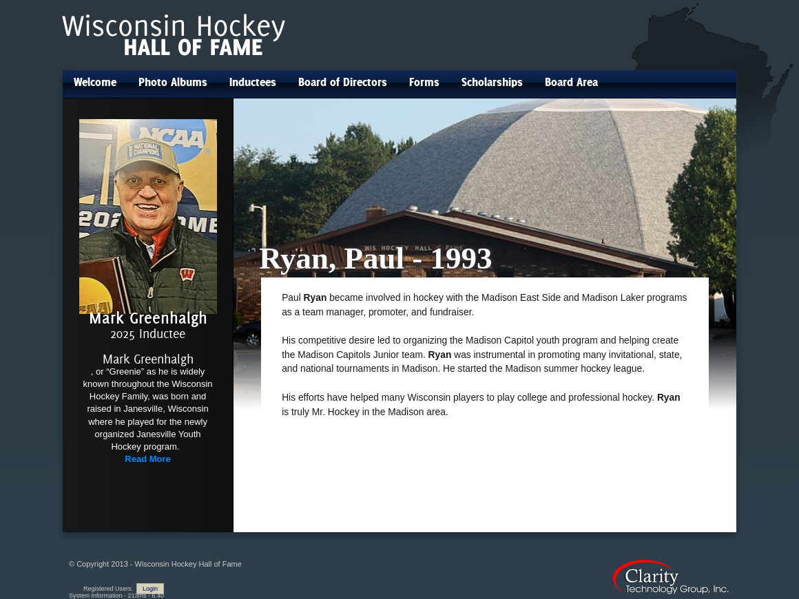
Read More (147, 459)
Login (150, 588)
